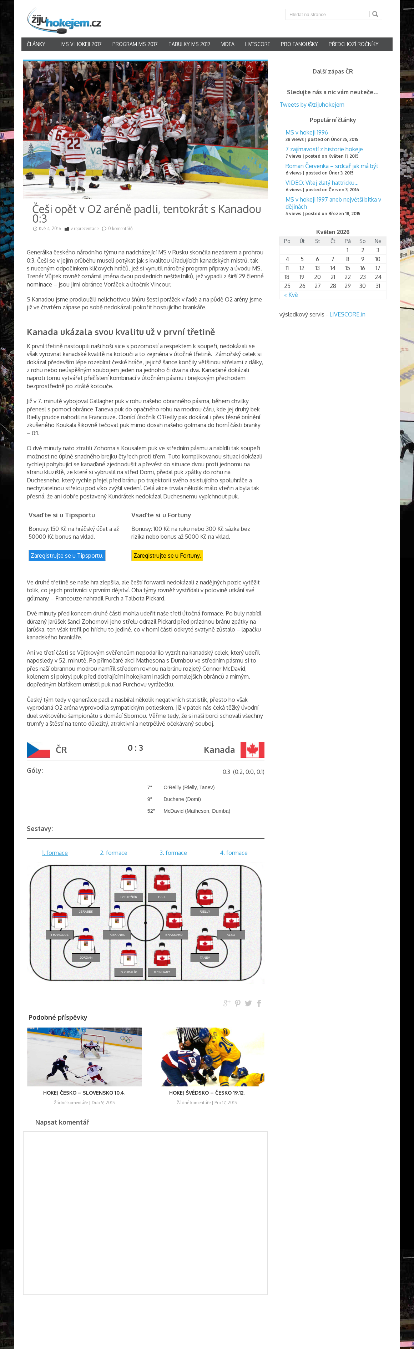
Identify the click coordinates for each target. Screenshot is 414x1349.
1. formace (55, 852)
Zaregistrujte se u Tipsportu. (67, 555)
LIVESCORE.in (347, 314)
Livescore (257, 44)
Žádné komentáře (71, 1102)
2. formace (113, 852)
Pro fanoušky (299, 44)
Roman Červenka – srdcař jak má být (332, 165)
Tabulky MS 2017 (189, 44)
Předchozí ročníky (354, 44)
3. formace (173, 852)
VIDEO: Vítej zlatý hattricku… (322, 182)
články (36, 44)
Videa (227, 44)
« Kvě (291, 294)
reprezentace (86, 228)
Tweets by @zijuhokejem (311, 104)
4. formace (234, 852)
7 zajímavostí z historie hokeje (324, 149)
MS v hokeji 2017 (81, 44)
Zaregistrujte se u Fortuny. (167, 555)
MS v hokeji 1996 (307, 132)
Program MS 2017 (135, 44)
